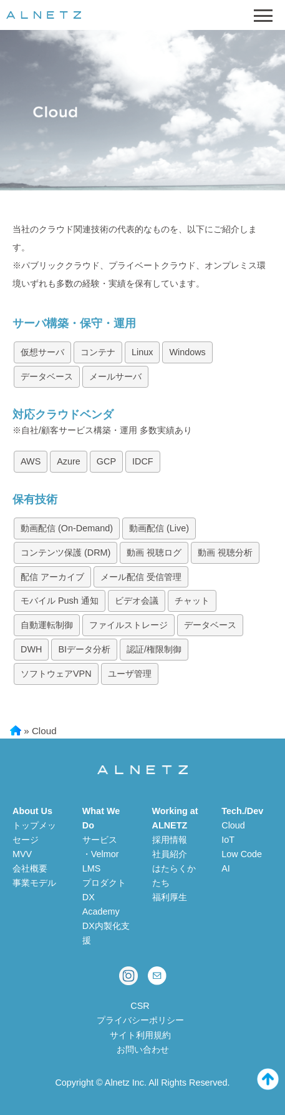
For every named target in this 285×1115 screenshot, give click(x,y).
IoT (227, 840)
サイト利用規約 (140, 1035)
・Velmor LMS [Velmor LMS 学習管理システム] (100, 861)
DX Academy (101, 904)
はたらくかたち (174, 875)
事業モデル (34, 883)
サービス (99, 840)
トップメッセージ (34, 832)
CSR (139, 1006)
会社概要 (29, 868)
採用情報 (169, 840)
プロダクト (104, 883)
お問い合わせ (143, 1049)
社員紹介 (169, 854)
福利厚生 (169, 897)
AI (225, 868)
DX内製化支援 (106, 933)
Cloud (233, 825)
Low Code (241, 854)
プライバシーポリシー (140, 1020)
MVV (22, 854)
